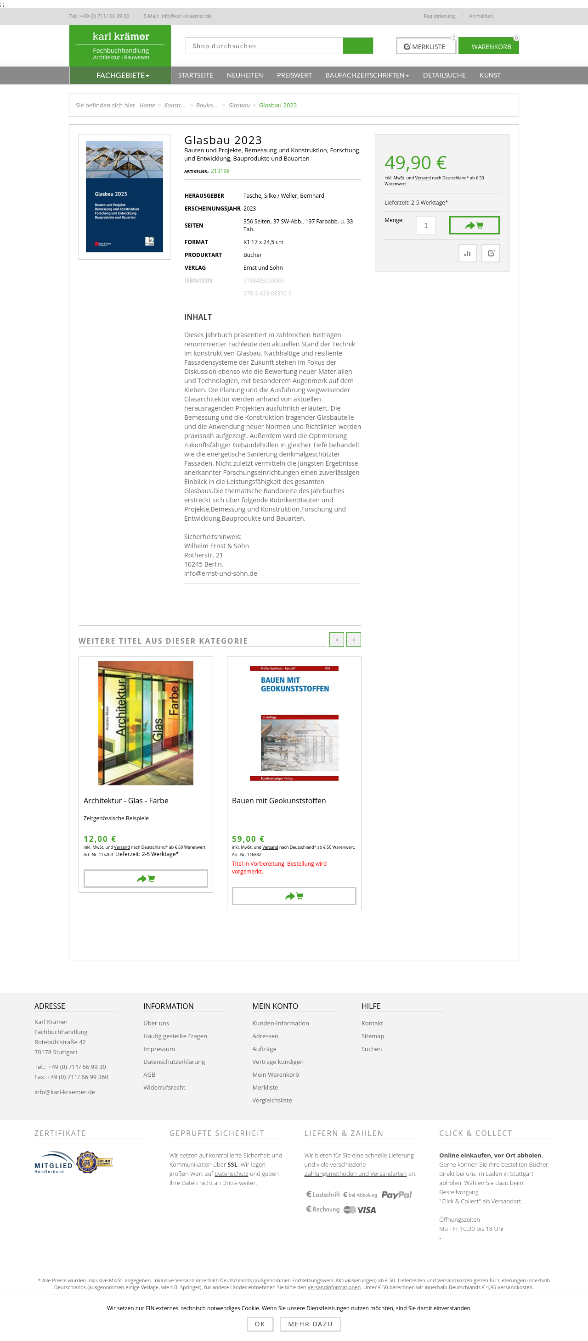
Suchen (372, 1049)
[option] (146, 774)
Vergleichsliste (272, 1100)
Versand (423, 178)
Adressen (265, 1036)
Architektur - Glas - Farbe (126, 801)
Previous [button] (336, 639)
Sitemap (373, 1036)
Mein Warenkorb (276, 1074)
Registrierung (439, 15)
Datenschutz (231, 1173)
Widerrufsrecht (164, 1087)
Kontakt (372, 1023)
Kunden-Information (281, 1023)
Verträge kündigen (278, 1061)
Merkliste (265, 1087)
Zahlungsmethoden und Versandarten (356, 1173)
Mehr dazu (310, 1323)
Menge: (393, 220)
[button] (120, 75)
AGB (149, 1074)
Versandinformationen (334, 1287)
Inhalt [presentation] (198, 317)
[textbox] (265, 46)
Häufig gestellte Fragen (175, 1036)
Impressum (159, 1049)
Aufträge (265, 1049)
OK (260, 1323)
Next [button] (353, 639)
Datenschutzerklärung (174, 1061)
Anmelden (481, 15)
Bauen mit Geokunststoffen (279, 801)
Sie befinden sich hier (106, 105)
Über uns (156, 1023)
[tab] (201, 317)
